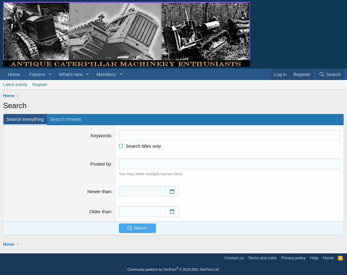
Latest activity (15, 84)
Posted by (100, 164)
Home (14, 74)
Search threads (66, 119)
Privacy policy (293, 258)
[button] (50, 74)
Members (106, 74)
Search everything (25, 119)
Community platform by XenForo (173, 269)
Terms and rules (262, 258)
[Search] (330, 74)
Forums (37, 74)
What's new (71, 74)
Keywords (101, 135)
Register (39, 84)
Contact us (234, 258)
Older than (100, 211)
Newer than (99, 191)
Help (314, 258)
